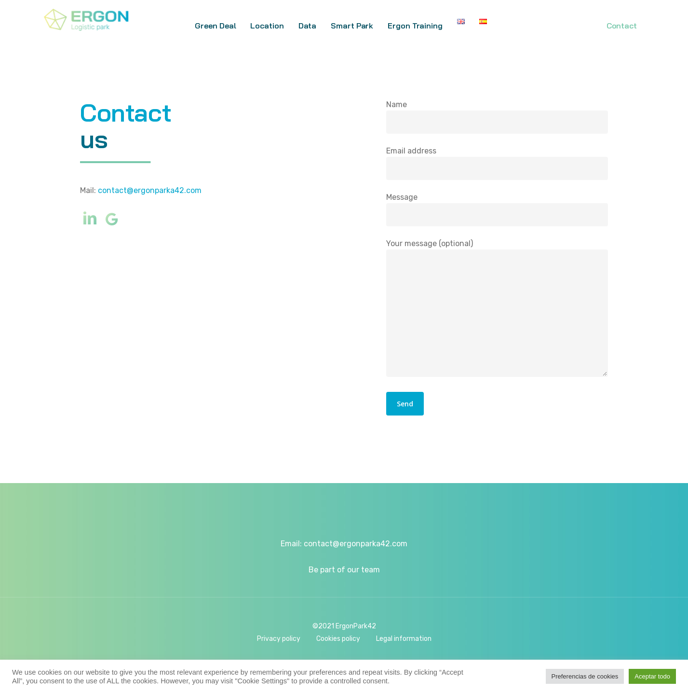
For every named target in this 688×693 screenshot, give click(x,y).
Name (497, 117)
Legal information (404, 639)
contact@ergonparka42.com (150, 190)
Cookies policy (338, 639)
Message (497, 210)
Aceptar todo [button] (652, 676)
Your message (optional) (497, 310)
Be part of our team (344, 569)
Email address (497, 163)
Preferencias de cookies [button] (585, 676)
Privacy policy (278, 639)
